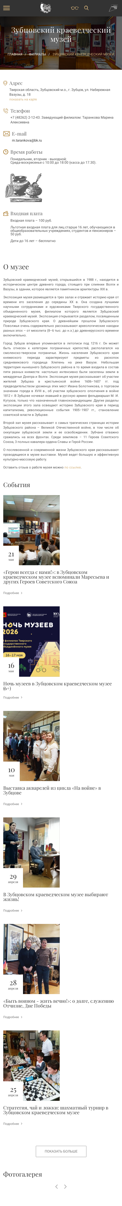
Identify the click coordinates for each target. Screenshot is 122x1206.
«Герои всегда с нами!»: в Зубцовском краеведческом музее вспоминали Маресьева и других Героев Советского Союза (56, 577)
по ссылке (72, 467)
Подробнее (12, 592)
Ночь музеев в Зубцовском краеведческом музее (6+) (57, 686)
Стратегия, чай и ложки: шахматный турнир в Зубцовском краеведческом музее (55, 1110)
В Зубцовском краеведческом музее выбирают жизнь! (55, 896)
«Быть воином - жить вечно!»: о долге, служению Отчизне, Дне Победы (58, 1003)
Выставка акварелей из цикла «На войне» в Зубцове (52, 790)
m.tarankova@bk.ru (27, 140)
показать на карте (23, 99)
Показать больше (61, 1151)
